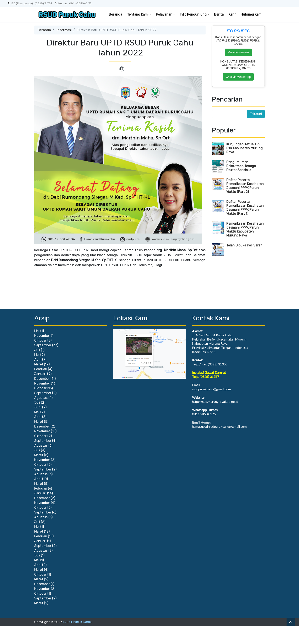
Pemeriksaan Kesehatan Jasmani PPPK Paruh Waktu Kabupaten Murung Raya (245, 229)
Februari (40, 369)
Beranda (115, 14)
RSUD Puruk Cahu (77, 622)
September (42, 345)
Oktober (40, 340)
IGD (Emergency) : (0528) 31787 (30, 3)
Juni (37, 407)
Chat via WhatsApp (238, 76)
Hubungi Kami (251, 14)
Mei (36, 331)
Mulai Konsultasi (238, 52)
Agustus (41, 398)
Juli (37, 350)
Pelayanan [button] (164, 14)
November (42, 336)
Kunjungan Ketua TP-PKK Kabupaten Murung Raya (244, 148)
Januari (40, 374)
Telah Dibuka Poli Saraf (244, 245)
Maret (38, 364)
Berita (219, 14)
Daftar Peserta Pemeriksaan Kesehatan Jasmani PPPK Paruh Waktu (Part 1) (245, 208)
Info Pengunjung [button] (193, 14)
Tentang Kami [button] (137, 14)
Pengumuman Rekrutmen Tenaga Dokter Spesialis (241, 166)
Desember (42, 379)
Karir (232, 14)
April (37, 359)
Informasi (64, 30)
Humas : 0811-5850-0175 (73, 3)
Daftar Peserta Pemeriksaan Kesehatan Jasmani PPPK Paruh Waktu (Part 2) (245, 186)
